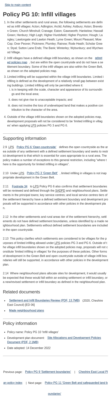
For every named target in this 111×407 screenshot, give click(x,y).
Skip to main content (18, 5)
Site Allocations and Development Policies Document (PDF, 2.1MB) (54, 340)
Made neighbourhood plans (26, 310)
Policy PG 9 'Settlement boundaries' (48, 372)
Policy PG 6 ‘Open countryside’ (36, 147)
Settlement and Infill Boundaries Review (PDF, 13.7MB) (44, 300)
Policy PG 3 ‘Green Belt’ (42, 173)
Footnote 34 (19, 186)
